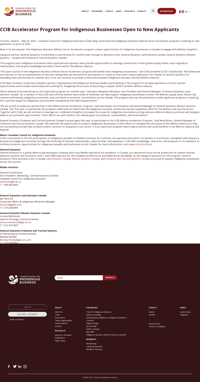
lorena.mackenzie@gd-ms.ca (15, 222)
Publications (60, 338)
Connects (90, 320)
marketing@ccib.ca (10, 181)
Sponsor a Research (63, 335)
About (85, 11)
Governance (60, 317)
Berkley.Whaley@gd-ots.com (15, 239)
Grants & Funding (93, 315)
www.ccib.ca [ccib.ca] (140, 144)
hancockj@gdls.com (11, 204)
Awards (152, 315)
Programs (97, 11)
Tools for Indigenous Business (98, 312)
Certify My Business (94, 346)
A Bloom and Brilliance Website (105, 377)
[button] (153, 11)
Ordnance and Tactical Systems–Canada (127, 158)
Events (109, 11)
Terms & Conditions (157, 326)
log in (27, 307)
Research (129, 11)
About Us (59, 312)
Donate (142, 11)
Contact (58, 326)
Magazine (184, 315)
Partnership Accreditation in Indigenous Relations (106, 317)
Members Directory (94, 349)
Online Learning (92, 329)
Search (110, 277)
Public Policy (60, 341)
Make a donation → (18, 319)
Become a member (27, 314)
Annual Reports (61, 323)
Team (57, 315)
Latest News (185, 312)
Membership (166, 11)
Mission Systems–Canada (85, 158)
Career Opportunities (63, 320)
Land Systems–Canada (58, 158)
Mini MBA (90, 332)
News (119, 11)
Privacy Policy (154, 323)
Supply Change (92, 323)
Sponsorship (91, 326)
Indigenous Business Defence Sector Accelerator (106, 335)
